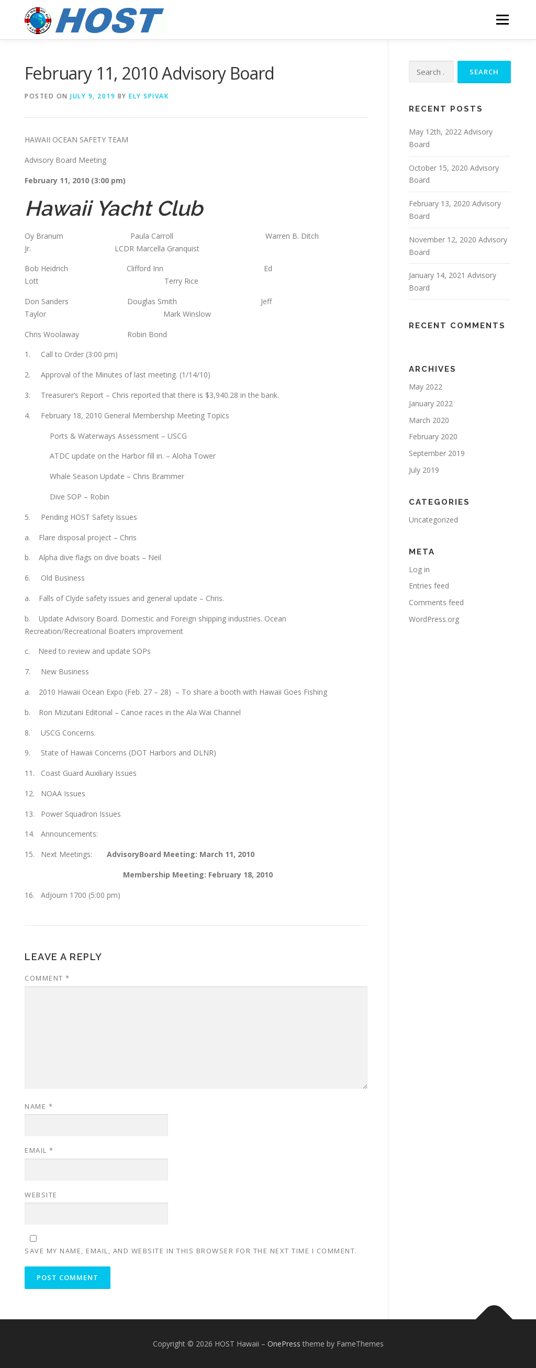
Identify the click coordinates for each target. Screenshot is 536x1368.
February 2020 (433, 436)
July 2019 (424, 470)
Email (39, 1150)
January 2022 (431, 403)
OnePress (283, 1344)
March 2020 (429, 420)
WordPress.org (434, 619)
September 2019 (437, 453)
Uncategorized (433, 520)
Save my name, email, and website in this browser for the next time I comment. (191, 1250)
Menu (502, 20)
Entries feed (429, 586)
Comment (47, 978)
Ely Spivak (149, 96)
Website (41, 1194)
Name (39, 1106)
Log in (419, 569)
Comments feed (436, 602)
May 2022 (425, 387)
